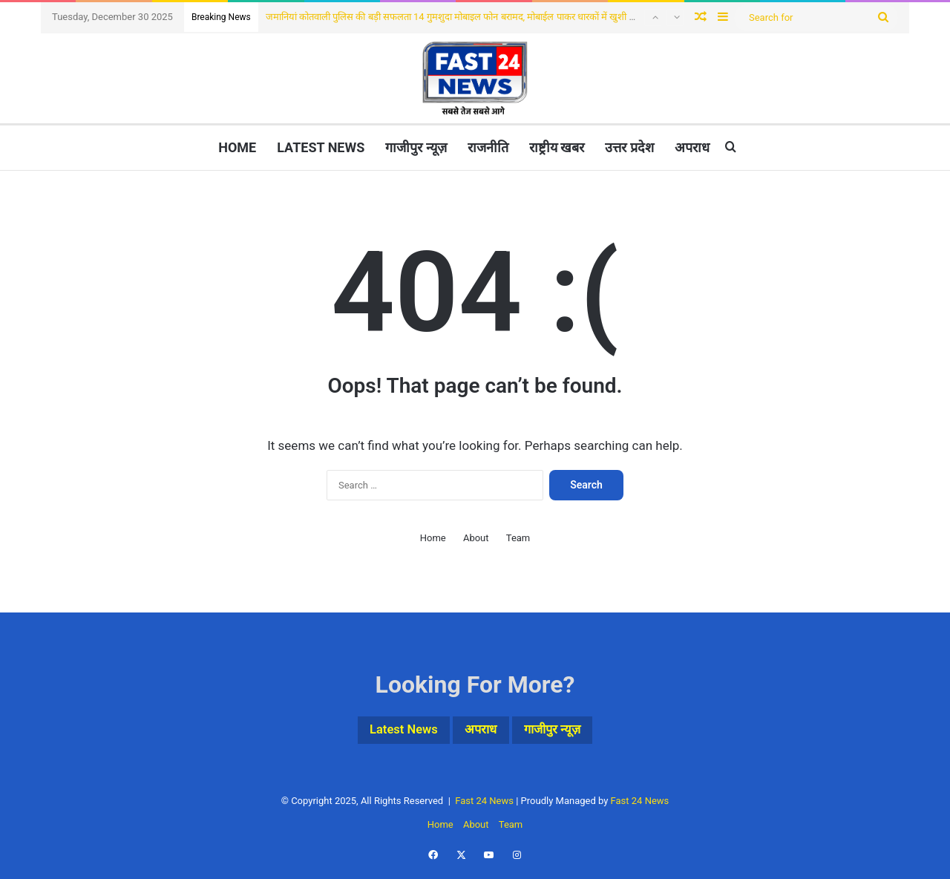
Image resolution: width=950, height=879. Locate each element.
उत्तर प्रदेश (629, 147)
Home (237, 147)
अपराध (692, 147)
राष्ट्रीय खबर (556, 147)
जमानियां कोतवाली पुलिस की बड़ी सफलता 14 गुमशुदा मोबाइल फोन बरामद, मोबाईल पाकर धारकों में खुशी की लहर (461, 16)
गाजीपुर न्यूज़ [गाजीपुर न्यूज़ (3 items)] (564, 732)
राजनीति (488, 147)
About (476, 537)
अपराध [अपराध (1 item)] (481, 732)
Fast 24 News (484, 804)
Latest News (320, 147)
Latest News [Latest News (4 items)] (392, 732)
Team (518, 537)
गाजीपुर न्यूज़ (415, 147)
